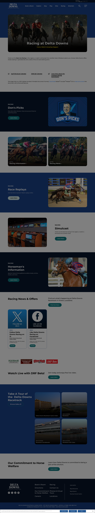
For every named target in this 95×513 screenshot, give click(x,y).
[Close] (92, 511)
